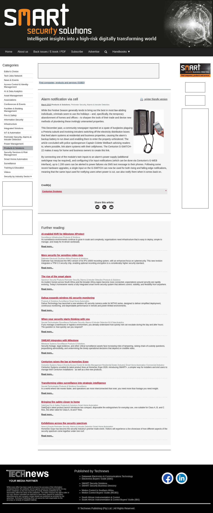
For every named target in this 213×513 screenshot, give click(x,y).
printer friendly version (153, 99)
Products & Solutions (14, 148)
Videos (7, 172)
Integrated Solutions (13, 128)
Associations (10, 100)
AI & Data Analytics (13, 91)
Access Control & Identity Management (16, 85)
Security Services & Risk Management (16, 153)
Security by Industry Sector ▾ (18, 176)
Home (8, 51)
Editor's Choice (11, 71)
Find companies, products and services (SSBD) (62, 82)
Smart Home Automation (16, 159)
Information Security (13, 119)
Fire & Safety (10, 115)
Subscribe (77, 51)
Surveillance (10, 163)
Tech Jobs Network (13, 76)
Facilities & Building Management (13, 109)
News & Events (11, 80)
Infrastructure (10, 124)
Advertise (94, 51)
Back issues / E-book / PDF (49, 51)
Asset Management (13, 95)
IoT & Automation (12, 132)
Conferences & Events (14, 104)
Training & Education (14, 168)
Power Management (13, 144)
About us (23, 51)
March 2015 (46, 105)
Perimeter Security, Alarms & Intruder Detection (17, 138)
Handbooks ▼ (121, 51)
